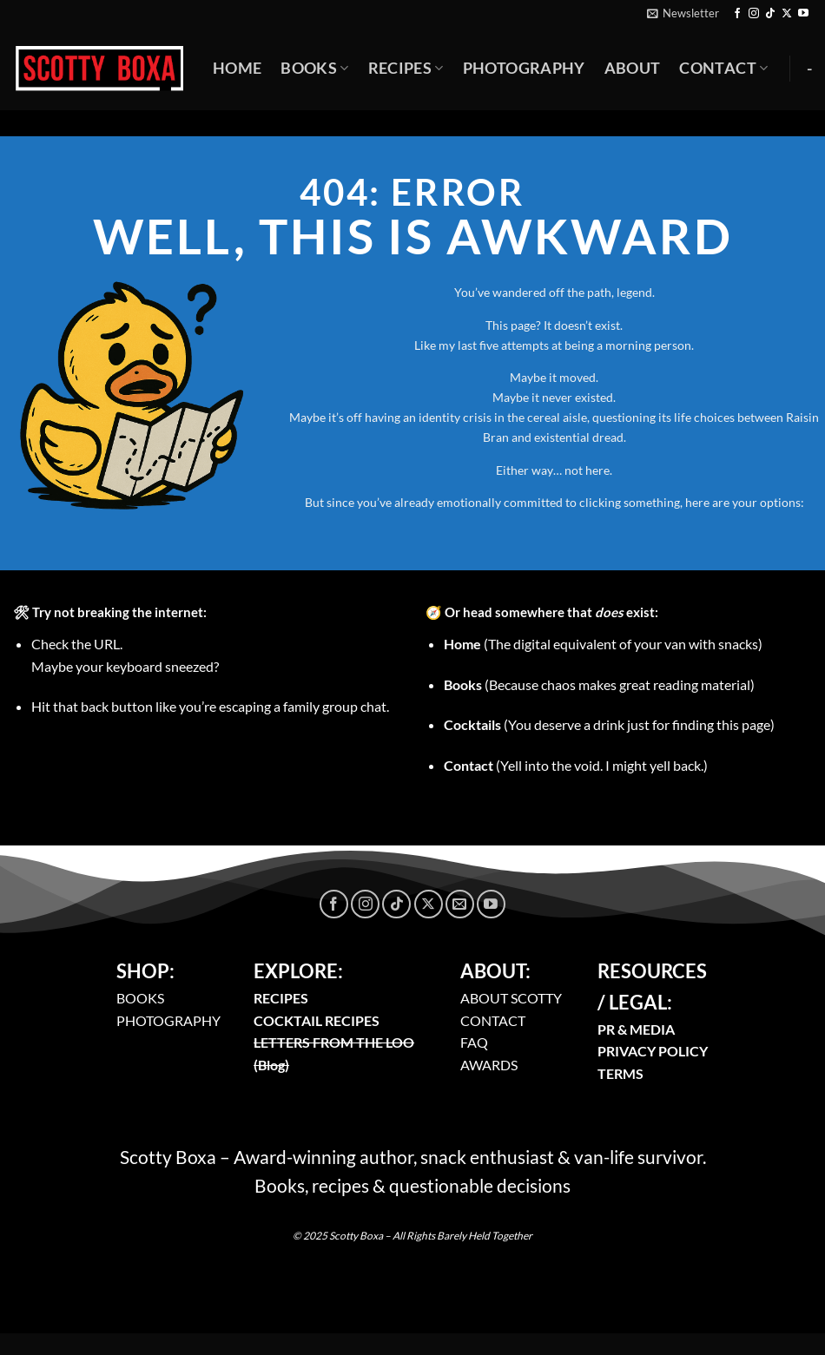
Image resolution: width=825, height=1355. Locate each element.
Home (237, 68)
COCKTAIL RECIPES (317, 1020)
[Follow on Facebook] (737, 14)
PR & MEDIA (636, 1029)
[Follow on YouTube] (803, 14)
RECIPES (281, 998)
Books (314, 68)
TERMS (620, 1073)
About (632, 68)
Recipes (406, 68)
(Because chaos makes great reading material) (599, 684)
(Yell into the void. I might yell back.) (576, 765)
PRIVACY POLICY (652, 1051)
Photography (524, 68)
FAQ (474, 1042)
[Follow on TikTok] (770, 14)
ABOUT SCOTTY (511, 998)
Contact (723, 68)
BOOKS (140, 998)
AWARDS (489, 1064)
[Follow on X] (787, 14)
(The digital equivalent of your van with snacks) (603, 643)
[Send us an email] (460, 904)
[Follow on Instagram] (754, 14)
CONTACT (492, 1020)
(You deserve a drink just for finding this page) (609, 724)
